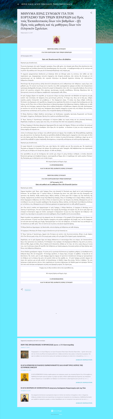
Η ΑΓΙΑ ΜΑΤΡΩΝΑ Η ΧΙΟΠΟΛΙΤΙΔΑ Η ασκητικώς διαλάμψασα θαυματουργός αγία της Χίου (53, 388)
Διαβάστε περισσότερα (84, 360)
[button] (91, 13)
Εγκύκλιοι (27, 290)
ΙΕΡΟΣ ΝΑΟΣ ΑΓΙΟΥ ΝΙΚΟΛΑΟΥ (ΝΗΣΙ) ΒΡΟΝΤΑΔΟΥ (46, 4)
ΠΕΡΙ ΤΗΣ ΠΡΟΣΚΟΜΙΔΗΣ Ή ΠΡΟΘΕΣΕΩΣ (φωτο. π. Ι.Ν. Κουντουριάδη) (47, 345)
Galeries (60, 414)
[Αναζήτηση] (95, 5)
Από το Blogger (56, 411)
